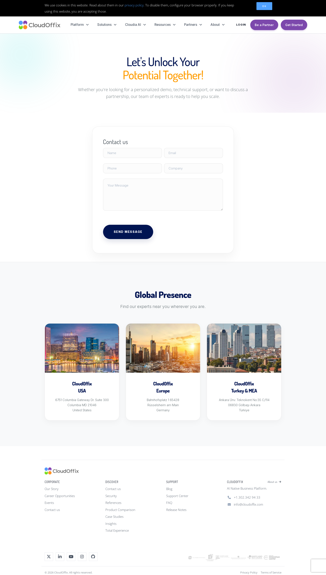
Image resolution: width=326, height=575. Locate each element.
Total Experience (117, 530)
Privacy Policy (249, 572)
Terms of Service (271, 572)
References (113, 503)
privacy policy (134, 5)
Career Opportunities (60, 496)
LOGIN (241, 24)
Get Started (294, 25)
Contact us (52, 510)
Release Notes (176, 510)
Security (111, 496)
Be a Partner (264, 25)
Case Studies (114, 516)
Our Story (51, 489)
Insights (110, 523)
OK (264, 6)
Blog (169, 489)
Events (49, 503)
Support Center (177, 496)
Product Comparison (120, 510)
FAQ (169, 503)
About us (274, 482)
